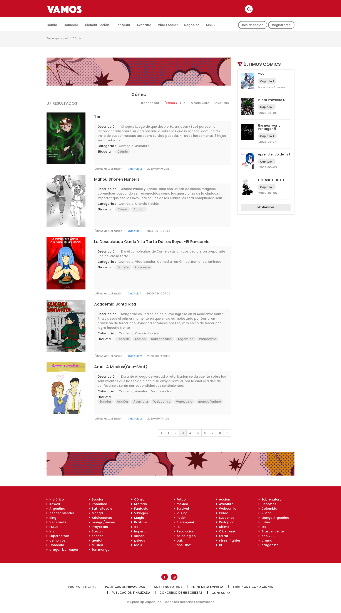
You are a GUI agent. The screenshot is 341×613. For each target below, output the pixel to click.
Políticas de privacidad (125, 587)
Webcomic (207, 339)
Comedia (71, 25)
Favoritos (221, 103)
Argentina (186, 339)
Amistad (214, 261)
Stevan (96, 531)
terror (222, 536)
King (51, 518)
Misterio (139, 504)
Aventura (144, 25)
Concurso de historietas (180, 592)
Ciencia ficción (97, 25)
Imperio (139, 531)
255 (261, 74)
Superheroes (58, 536)
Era (262, 527)
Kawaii (53, 504)
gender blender (60, 513)
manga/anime (209, 401)
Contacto (221, 592)
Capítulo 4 (267, 136)
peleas (138, 540)
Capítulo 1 (134, 231)
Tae (98, 116)
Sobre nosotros (168, 587)
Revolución (184, 531)
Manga (96, 513)
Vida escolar (168, 25)
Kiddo (222, 513)
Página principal (57, 38)
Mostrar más (265, 207)
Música (96, 545)
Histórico (55, 499)
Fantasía (123, 25)
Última (222, 527)
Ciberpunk (226, 531)
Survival (181, 508)
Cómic (52, 25)
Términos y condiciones (252, 587)
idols (136, 545)
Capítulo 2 (135, 168)
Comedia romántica (173, 261)
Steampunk (184, 522)
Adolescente (100, 518)
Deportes (267, 504)
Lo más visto (199, 103)
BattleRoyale (100, 508)
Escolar (123, 267)
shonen (96, 536)
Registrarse (281, 25)
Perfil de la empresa (207, 587)
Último (170, 103)
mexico (181, 504)
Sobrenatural (161, 339)
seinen (138, 536)
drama (265, 540)
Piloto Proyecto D (271, 100)
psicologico (185, 536)
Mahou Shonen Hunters (116, 179)
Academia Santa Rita (115, 304)
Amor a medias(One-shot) (120, 366)
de (134, 527)
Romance (198, 261)
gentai (95, 540)
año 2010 (267, 536)
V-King (180, 513)
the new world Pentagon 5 (269, 127)
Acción (138, 209)
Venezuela (184, 401)
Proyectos (98, 527)
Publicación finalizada (131, 592)
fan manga (99, 549)
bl (219, 545)
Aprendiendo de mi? (274, 154)
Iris (50, 531)
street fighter (228, 540)
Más (210, 25)
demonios (56, 540)
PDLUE (52, 527)
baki (179, 540)
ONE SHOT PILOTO (272, 180)
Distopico (225, 522)
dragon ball (269, 545)
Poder (180, 518)
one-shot (183, 545)
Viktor (265, 513)
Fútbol (180, 499)
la (177, 527)
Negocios (191, 25)
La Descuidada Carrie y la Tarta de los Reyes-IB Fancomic (151, 241)
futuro (265, 522)
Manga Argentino (274, 518)
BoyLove (139, 522)
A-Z (182, 103)
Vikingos (139, 513)
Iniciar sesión (252, 25)
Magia (137, 518)
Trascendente (271, 531)
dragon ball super (62, 549)
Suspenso (225, 518)
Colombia (268, 508)
